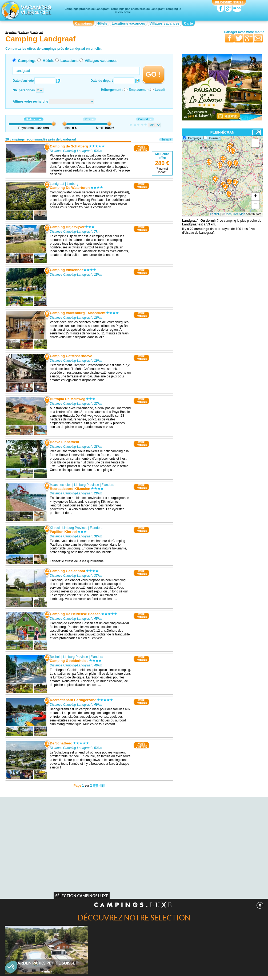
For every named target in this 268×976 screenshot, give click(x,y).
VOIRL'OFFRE (141, 148)
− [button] (255, 205)
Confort (145, 119)
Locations (70, 60)
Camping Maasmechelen (118, 864)
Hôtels (102, 23)
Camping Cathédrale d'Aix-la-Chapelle (54, 872)
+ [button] (255, 197)
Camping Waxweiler (188, 878)
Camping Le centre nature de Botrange (55, 891)
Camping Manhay (186, 897)
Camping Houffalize (188, 889)
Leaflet (214, 214)
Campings (83, 23)
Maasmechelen (60, 485)
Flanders (108, 485)
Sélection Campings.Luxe (81, 895)
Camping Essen (185, 885)
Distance (33, 119)
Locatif (160, 90)
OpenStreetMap (235, 214)
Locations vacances (128, 23)
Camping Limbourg (40, 876)
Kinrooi (55, 528)
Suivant (166, 139)
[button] (11, 967)
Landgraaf (57, 184)
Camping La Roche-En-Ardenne (196, 893)
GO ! (153, 74)
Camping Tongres (40, 883)
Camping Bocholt (113, 872)
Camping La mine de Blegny (47, 879)
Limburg (72, 184)
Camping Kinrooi (112, 868)
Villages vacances (165, 23)
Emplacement (139, 90)
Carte (188, 23)
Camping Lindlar (185, 882)
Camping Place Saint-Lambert (48, 887)
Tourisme (214, 138)
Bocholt (55, 657)
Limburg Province (86, 485)
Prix (89, 119)
